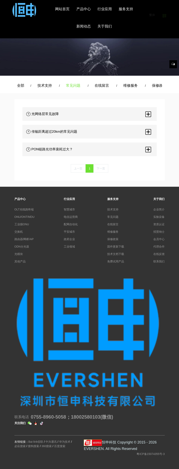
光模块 (18, 254)
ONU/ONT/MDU (24, 216)
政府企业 (69, 239)
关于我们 (159, 199)
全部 (20, 86)
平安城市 (69, 231)
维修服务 (131, 86)
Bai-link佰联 (35, 441)
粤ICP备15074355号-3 (151, 454)
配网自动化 (71, 224)
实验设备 (159, 216)
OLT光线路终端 (24, 209)
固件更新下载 (115, 246)
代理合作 (159, 246)
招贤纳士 (159, 231)
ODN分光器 (21, 246)
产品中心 (20, 199)
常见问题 (73, 86)
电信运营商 (71, 216)
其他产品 (20, 261)
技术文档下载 (115, 254)
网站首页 (62, 9)
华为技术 (64, 441)
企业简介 (159, 209)
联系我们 (159, 261)
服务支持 (112, 199)
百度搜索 (59, 446)
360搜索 (46, 446)
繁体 (152, 20)
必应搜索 (20, 446)
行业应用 (69, 199)
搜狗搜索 (33, 446)
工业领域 (69, 246)
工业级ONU (21, 224)
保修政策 (159, 86)
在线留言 (102, 86)
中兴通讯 (51, 441)
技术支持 (45, 86)
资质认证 (159, 224)
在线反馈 (159, 254)
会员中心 (159, 239)
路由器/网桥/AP (24, 239)
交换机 (18, 231)
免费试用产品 (115, 261)
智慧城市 (69, 209)
